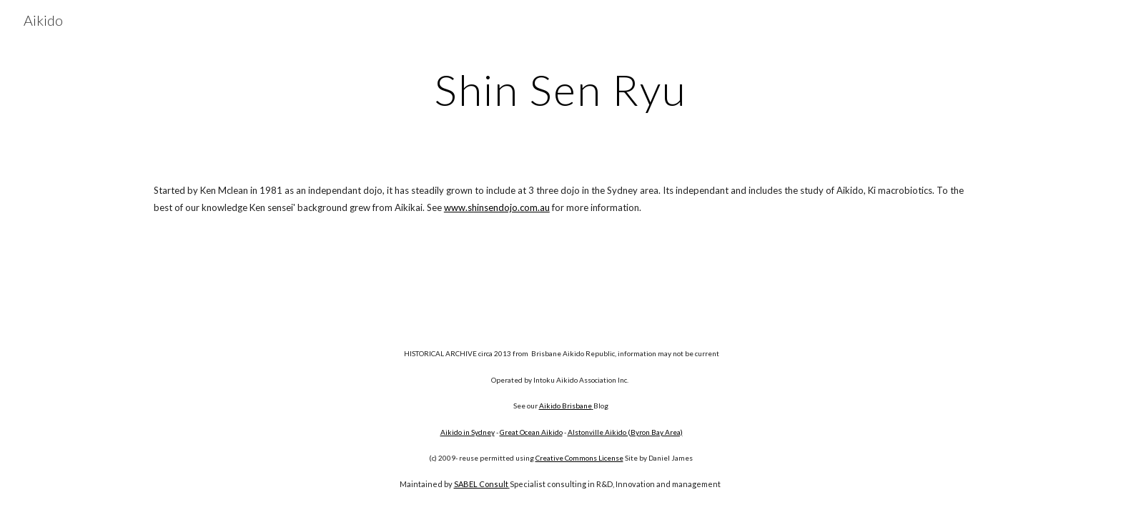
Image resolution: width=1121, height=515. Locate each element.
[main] (560, 89)
